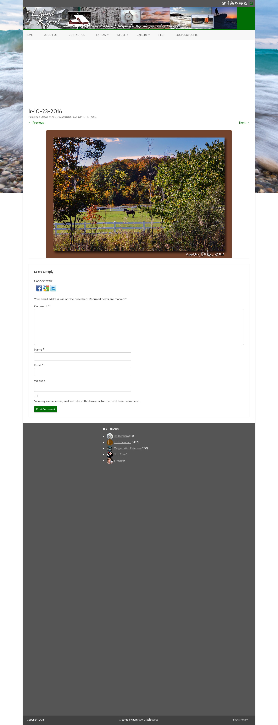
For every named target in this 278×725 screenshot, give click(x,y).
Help (161, 35)
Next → (244, 122)
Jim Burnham (121, 436)
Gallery (142, 35)
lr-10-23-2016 (88, 117)
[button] (39, 290)
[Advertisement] (139, 74)
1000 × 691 (70, 117)
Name (39, 349)
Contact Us (77, 35)
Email (38, 365)
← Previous (36, 122)
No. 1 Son (119, 454)
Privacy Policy (240, 719)
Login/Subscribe (187, 35)
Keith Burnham (122, 442)
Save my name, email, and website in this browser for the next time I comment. (86, 401)
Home (29, 35)
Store (121, 35)
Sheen (118, 461)
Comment (42, 306)
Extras (101, 35)
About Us (51, 35)
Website (39, 381)
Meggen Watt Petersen (127, 448)
